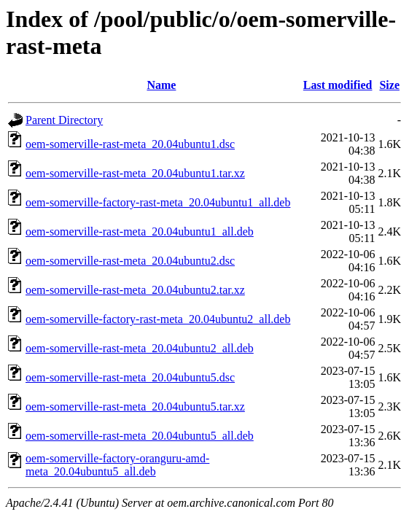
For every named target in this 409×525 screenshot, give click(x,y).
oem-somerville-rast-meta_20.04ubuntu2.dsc (130, 260)
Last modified (338, 85)
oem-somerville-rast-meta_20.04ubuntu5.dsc (130, 377)
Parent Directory (64, 120)
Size (389, 85)
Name (161, 85)
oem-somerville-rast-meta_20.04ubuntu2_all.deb (140, 348)
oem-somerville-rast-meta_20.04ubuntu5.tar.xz (135, 406)
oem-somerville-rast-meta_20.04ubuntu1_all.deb (140, 231)
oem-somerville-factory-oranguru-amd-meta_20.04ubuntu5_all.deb (117, 465)
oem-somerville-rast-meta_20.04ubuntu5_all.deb (140, 435)
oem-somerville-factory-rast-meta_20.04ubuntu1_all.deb (158, 202)
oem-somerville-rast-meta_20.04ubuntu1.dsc (130, 144)
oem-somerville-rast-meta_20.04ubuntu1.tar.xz (135, 173)
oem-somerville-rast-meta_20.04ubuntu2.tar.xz (135, 290)
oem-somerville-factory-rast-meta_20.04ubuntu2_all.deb (158, 319)
